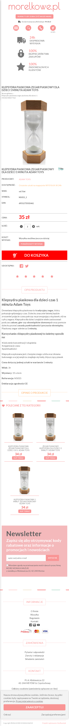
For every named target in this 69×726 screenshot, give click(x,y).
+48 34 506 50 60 (41, 28)
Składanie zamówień (34, 659)
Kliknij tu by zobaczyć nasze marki (34, 16)
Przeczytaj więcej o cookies (29, 701)
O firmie (34, 611)
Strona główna (7, 93)
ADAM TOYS (25, 179)
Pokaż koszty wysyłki (32, 244)
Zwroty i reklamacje (34, 655)
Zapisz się (52, 558)
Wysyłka (34, 614)
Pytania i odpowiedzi (34, 652)
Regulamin (34, 618)
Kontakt (34, 621)
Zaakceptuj (35, 707)
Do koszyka (30, 255)
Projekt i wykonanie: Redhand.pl (54, 723)
